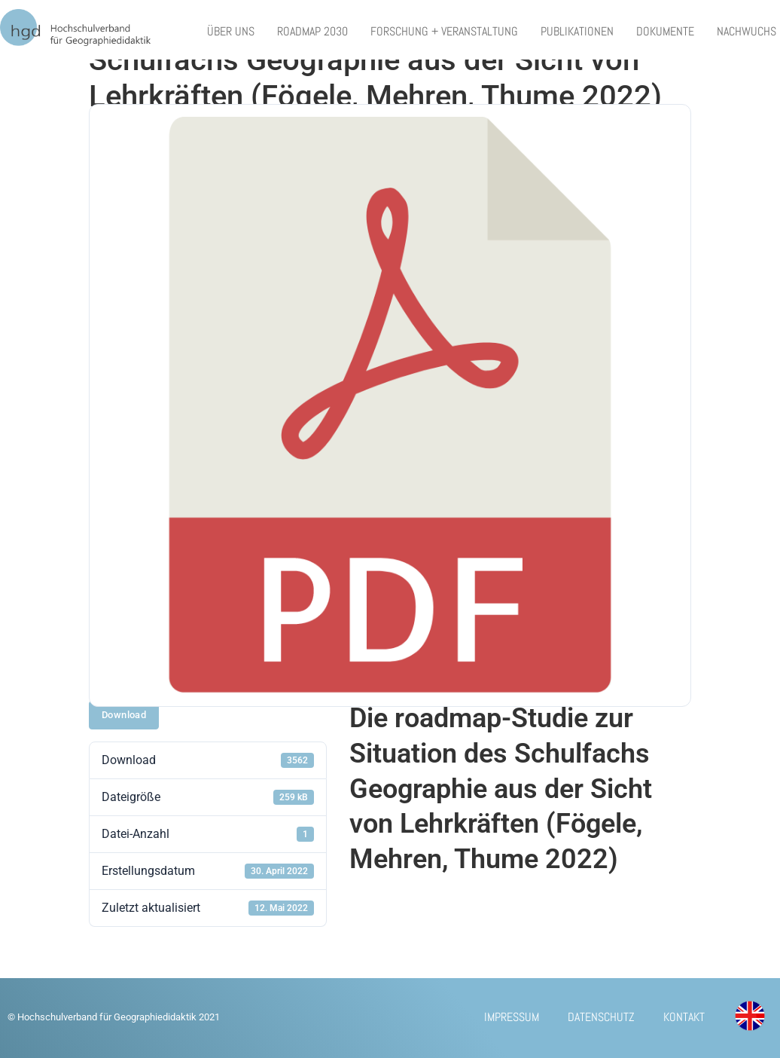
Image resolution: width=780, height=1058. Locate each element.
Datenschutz (597, 1018)
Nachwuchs (746, 31)
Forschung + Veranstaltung (444, 31)
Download (124, 714)
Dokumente (665, 31)
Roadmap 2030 (312, 31)
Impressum (506, 1018)
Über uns (230, 31)
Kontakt (681, 1018)
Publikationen (577, 31)
